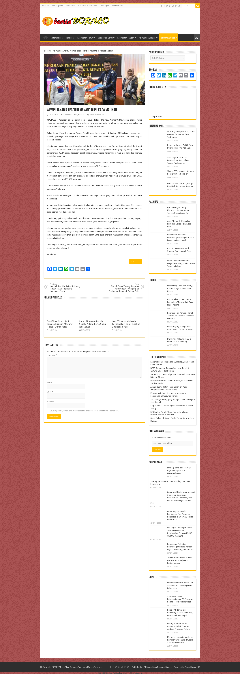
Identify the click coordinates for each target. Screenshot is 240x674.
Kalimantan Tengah (125, 38)
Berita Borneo (159, 357)
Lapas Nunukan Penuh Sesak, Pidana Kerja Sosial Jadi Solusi (92, 324)
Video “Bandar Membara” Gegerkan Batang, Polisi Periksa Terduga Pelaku (181, 263)
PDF (135, 261)
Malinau (81, 115)
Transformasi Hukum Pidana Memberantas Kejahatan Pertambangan (179, 560)
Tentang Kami (57, 6)
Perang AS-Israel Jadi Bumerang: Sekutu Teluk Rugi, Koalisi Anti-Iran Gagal (180, 613)
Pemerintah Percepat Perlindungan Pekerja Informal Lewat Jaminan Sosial (180, 237)
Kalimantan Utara (167, 38)
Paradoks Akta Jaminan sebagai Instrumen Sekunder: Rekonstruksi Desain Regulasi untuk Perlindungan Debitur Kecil (172, 497)
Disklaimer (70, 6)
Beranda (45, 6)
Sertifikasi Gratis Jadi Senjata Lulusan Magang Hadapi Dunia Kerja (60, 324)
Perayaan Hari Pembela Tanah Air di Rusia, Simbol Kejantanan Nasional (180, 316)
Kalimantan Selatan (147, 38)
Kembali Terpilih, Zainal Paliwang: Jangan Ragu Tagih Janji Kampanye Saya (65, 287)
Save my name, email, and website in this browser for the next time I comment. (84, 411)
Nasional (70, 38)
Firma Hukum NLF (192, 667)
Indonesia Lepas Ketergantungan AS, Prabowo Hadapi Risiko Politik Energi (180, 599)
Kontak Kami (117, 6)
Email (50, 392)
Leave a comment (97, 115)
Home (46, 37)
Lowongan (104, 6)
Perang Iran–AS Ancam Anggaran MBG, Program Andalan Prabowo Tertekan (179, 626)
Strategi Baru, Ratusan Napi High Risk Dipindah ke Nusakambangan (179, 470)
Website (50, 401)
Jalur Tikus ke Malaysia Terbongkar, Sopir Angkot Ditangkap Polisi (126, 324)
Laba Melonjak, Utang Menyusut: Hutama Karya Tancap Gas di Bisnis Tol (178, 210)
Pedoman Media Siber (87, 6)
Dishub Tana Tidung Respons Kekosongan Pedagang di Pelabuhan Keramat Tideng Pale (123, 287)
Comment (52, 355)
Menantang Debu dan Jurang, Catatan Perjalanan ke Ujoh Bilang (180, 288)
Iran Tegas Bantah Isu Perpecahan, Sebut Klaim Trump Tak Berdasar (178, 160)
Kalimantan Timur (85, 38)
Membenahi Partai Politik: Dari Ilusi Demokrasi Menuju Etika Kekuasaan (180, 585)
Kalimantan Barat (105, 38)
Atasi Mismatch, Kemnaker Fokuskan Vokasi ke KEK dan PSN (179, 224)
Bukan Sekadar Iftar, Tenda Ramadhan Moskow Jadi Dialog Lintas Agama (181, 302)
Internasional (57, 38)
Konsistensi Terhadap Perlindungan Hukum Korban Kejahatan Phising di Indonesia (180, 547)
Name (50, 382)
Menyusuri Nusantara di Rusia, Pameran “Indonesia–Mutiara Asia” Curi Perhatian (180, 640)
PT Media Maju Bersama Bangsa (158, 667)
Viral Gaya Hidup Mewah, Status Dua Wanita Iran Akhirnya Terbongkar (181, 134)
